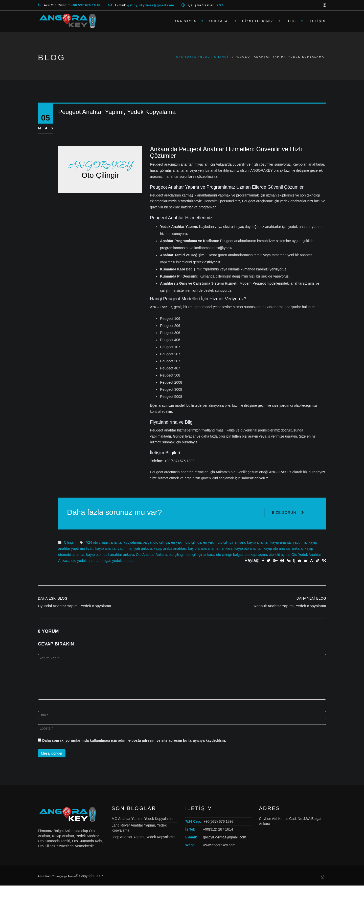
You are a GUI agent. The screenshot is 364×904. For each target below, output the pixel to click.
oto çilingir (176, 555)
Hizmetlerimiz (257, 21)
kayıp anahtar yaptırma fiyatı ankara (123, 548)
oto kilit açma (279, 555)
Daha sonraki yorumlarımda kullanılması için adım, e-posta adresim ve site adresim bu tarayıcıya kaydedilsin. (134, 740)
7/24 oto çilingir (97, 542)
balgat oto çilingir (156, 542)
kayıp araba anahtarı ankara (210, 548)
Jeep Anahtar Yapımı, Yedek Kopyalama (143, 837)
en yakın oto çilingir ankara (224, 542)
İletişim (317, 21)
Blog (291, 21)
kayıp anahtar (257, 542)
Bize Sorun (284, 512)
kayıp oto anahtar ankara (283, 548)
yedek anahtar (123, 561)
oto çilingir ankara (200, 555)
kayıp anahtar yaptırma (288, 542)
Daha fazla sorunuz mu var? (114, 512)
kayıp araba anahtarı (170, 548)
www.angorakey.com (219, 845)
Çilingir (222, 56)
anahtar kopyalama (126, 542)
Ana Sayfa (185, 21)
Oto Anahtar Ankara (151, 555)
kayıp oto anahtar (247, 548)
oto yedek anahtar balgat (90, 561)
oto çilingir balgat (229, 555)
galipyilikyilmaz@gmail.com (224, 837)
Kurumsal (219, 21)
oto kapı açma (256, 555)
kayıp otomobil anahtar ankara (110, 555)
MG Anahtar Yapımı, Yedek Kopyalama (142, 819)
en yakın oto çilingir (186, 542)
